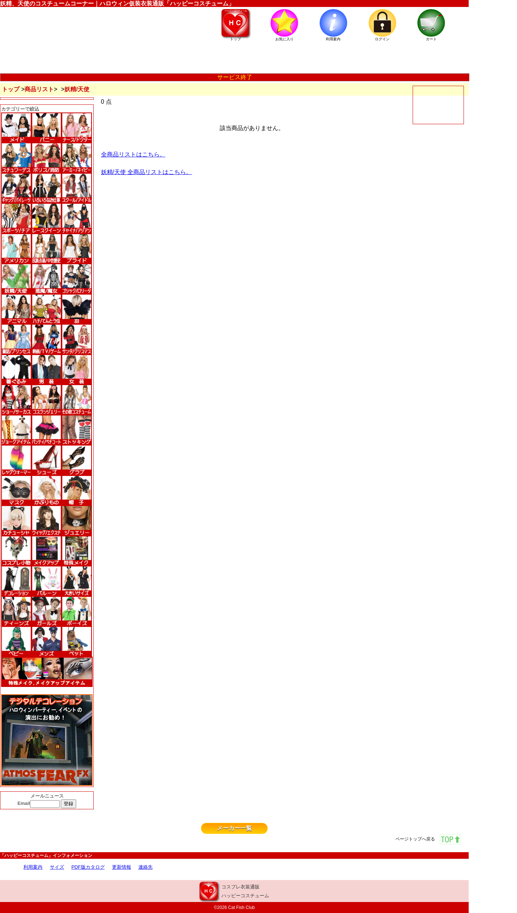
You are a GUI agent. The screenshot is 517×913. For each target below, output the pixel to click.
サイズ (57, 867)
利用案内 (32, 867)
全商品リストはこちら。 (133, 154)
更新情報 (121, 867)
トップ (10, 89)
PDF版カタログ (88, 867)
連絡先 (145, 867)
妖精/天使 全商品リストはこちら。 (146, 172)
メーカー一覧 (234, 828)
